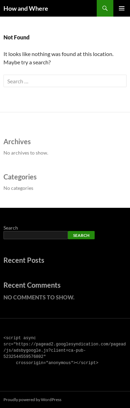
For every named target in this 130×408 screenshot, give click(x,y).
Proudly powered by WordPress (32, 399)
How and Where (25, 8)
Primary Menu (121, 8)
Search (10, 228)
